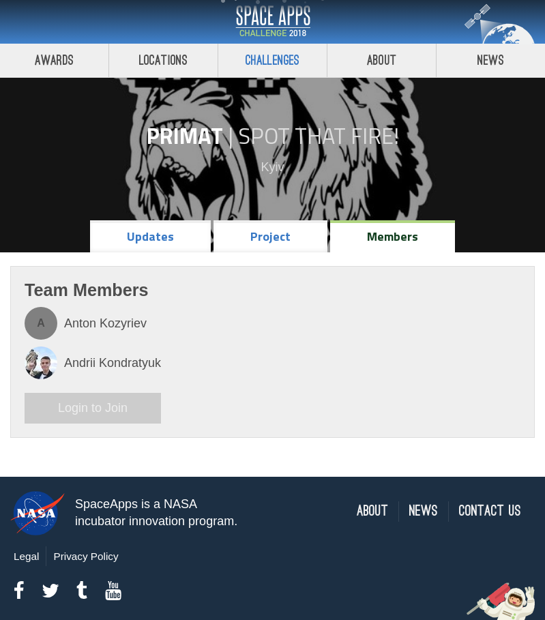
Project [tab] (270, 236)
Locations (163, 60)
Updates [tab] (150, 236)
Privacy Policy (85, 556)
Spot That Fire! (318, 136)
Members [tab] (392, 236)
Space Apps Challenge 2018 (272, 22)
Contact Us (490, 511)
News (490, 60)
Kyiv (272, 167)
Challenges (273, 60)
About (381, 60)
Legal (26, 556)
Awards (54, 60)
